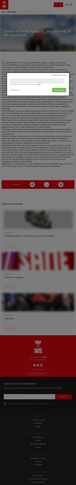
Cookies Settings (14, 121)
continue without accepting (59, 106)
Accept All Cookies (59, 121)
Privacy (39, 116)
